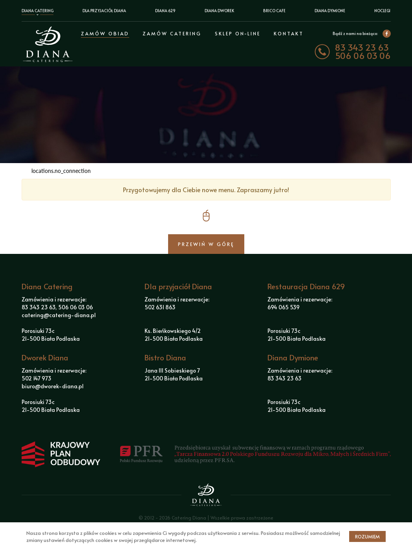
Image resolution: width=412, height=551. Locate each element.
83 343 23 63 (362, 47)
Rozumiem (367, 536)
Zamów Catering (172, 33)
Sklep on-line (237, 33)
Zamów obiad (105, 33)
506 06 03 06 (363, 55)
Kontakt (289, 33)
